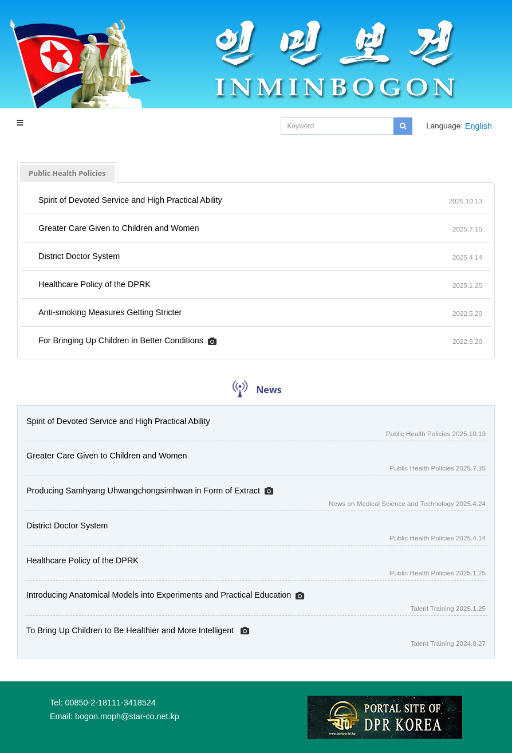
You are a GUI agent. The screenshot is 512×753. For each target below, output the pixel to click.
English (478, 126)
